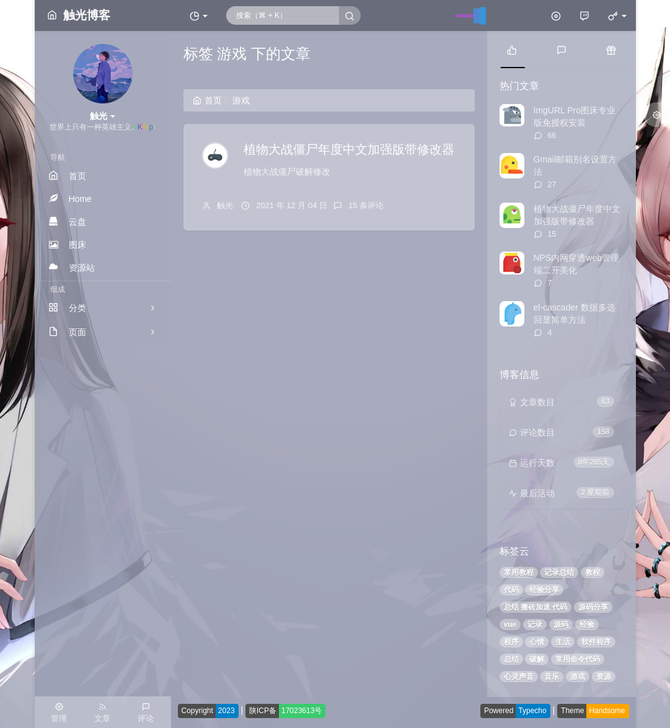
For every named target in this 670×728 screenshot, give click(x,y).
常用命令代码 (577, 659)
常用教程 (519, 572)
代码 (511, 589)
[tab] (512, 49)
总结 (511, 659)
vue (510, 624)
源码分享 (593, 607)
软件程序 (596, 642)
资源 (603, 676)
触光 (225, 205)
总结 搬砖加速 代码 (536, 607)
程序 (511, 642)
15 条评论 (366, 205)
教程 (592, 572)
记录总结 (559, 572)
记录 (534, 624)
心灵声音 (519, 676)
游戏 (577, 676)
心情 (536, 642)
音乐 (551, 676)
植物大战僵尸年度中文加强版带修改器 (349, 149)
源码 (560, 624)
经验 (587, 624)
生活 (562, 642)
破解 (536, 659)
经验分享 (544, 589)
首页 (207, 100)
